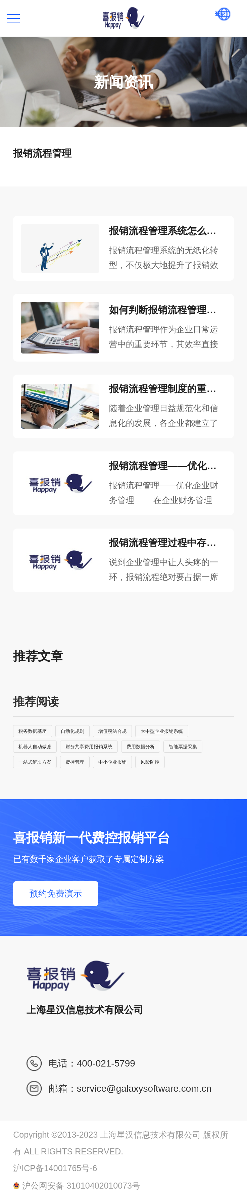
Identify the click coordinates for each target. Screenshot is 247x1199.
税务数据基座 (32, 731)
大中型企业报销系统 (162, 731)
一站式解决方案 (34, 762)
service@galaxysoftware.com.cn (144, 1088)
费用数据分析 (141, 746)
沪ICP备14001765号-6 (55, 1168)
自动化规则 (72, 731)
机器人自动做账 (34, 746)
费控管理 (74, 762)
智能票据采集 (183, 746)
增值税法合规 (112, 731)
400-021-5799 (106, 1063)
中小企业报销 (112, 762)
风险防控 (150, 762)
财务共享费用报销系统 (88, 746)
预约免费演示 (56, 893)
